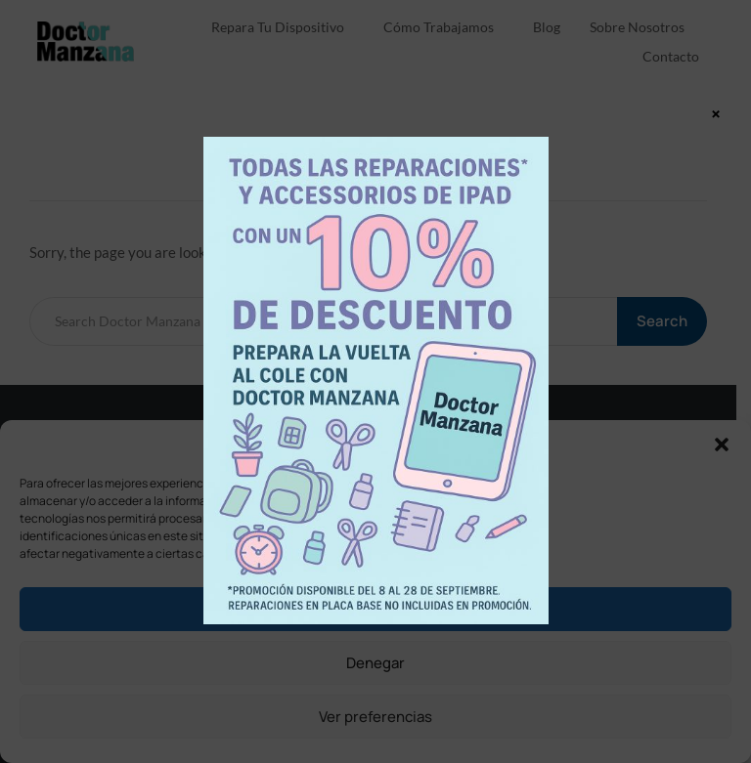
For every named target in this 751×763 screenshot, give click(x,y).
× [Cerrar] (716, 113)
